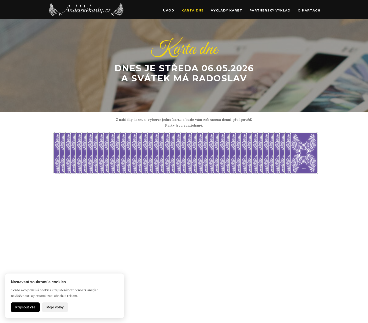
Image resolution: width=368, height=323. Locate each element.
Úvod (168, 10)
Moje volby (55, 307)
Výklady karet (226, 10)
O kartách (309, 10)
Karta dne (192, 10)
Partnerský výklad (270, 10)
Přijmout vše (25, 307)
